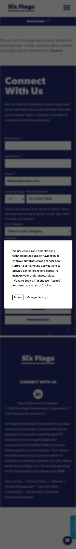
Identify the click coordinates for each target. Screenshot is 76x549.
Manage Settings (37, 297)
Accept (18, 297)
